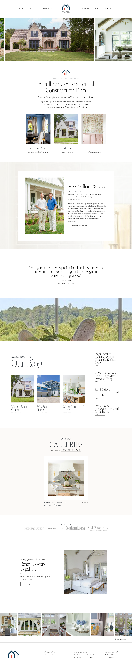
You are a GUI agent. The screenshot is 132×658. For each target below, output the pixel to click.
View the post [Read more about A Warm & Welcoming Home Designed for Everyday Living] (100, 381)
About (32, 8)
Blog (97, 8)
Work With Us (46, 8)
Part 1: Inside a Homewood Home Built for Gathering (107, 408)
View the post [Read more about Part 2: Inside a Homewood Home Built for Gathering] (100, 398)
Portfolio (84, 8)
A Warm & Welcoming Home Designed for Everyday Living (107, 376)
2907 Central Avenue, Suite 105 (52, 657)
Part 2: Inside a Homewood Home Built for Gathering (107, 392)
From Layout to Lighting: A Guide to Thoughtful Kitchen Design (105, 358)
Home (21, 8)
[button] (2, 39)
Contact (108, 8)
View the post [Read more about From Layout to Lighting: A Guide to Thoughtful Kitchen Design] (100, 365)
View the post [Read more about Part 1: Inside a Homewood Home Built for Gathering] (100, 414)
